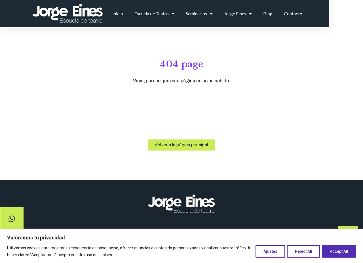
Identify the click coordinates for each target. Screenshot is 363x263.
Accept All (338, 251)
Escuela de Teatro (185, 13)
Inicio (148, 13)
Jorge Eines (268, 13)
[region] (181, 246)
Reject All (302, 251)
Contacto (324, 13)
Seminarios (229, 13)
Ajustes (268, 251)
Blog (298, 13)
